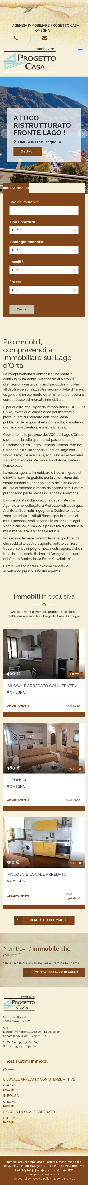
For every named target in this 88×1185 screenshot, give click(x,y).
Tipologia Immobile (26, 242)
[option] (44, 135)
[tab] (16, 188)
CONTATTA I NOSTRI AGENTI (51, 972)
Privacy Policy (22, 1178)
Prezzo (15, 282)
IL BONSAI (16, 780)
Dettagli (28, 151)
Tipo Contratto (22, 222)
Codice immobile (24, 202)
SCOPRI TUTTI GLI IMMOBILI (41, 920)
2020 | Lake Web (64, 1178)
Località (16, 262)
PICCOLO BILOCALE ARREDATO (37, 874)
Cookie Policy (42, 1178)
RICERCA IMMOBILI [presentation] (16, 188)
